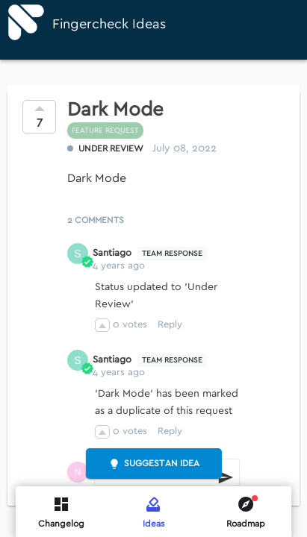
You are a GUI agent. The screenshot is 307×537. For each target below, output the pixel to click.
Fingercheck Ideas (109, 24)
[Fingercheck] (26, 22)
